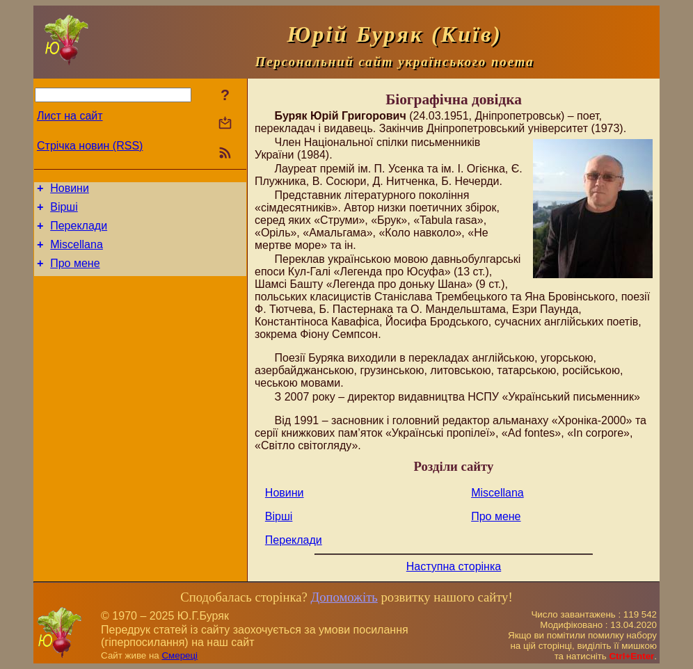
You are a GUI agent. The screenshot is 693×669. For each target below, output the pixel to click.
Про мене (74, 274)
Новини (69, 190)
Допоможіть (343, 597)
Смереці (179, 655)
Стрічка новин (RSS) (90, 146)
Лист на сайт (70, 116)
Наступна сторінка (453, 566)
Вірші (64, 211)
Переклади (78, 232)
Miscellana (76, 253)
